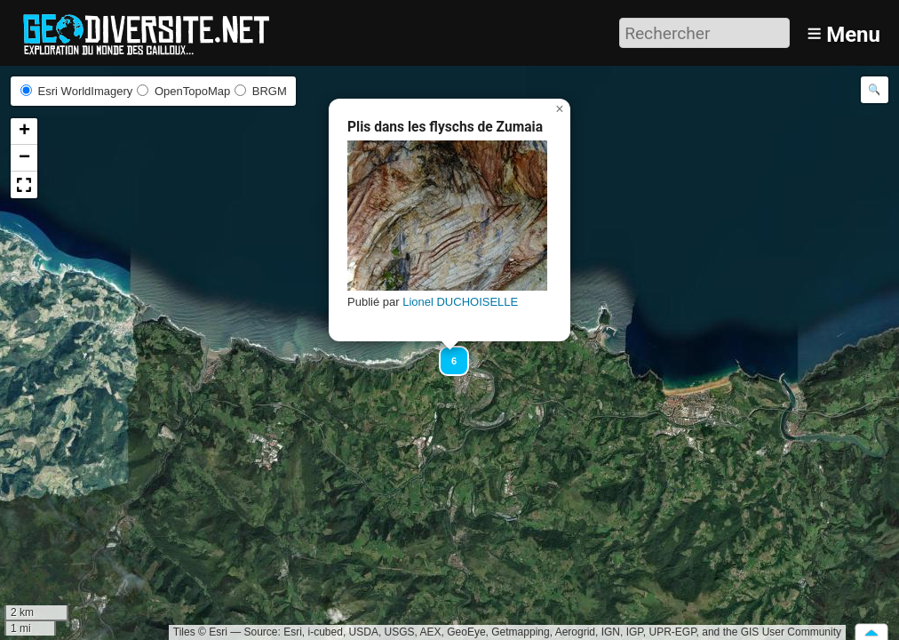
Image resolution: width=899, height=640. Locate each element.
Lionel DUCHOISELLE (460, 301)
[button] (446, 353)
